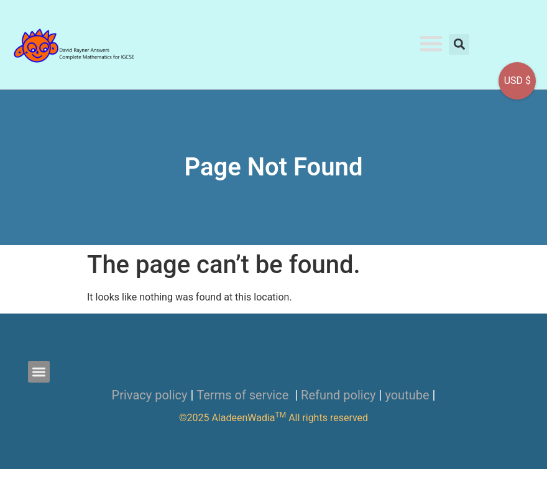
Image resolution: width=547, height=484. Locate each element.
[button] (431, 43)
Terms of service (244, 395)
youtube (407, 395)
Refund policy (338, 395)
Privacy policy (150, 395)
